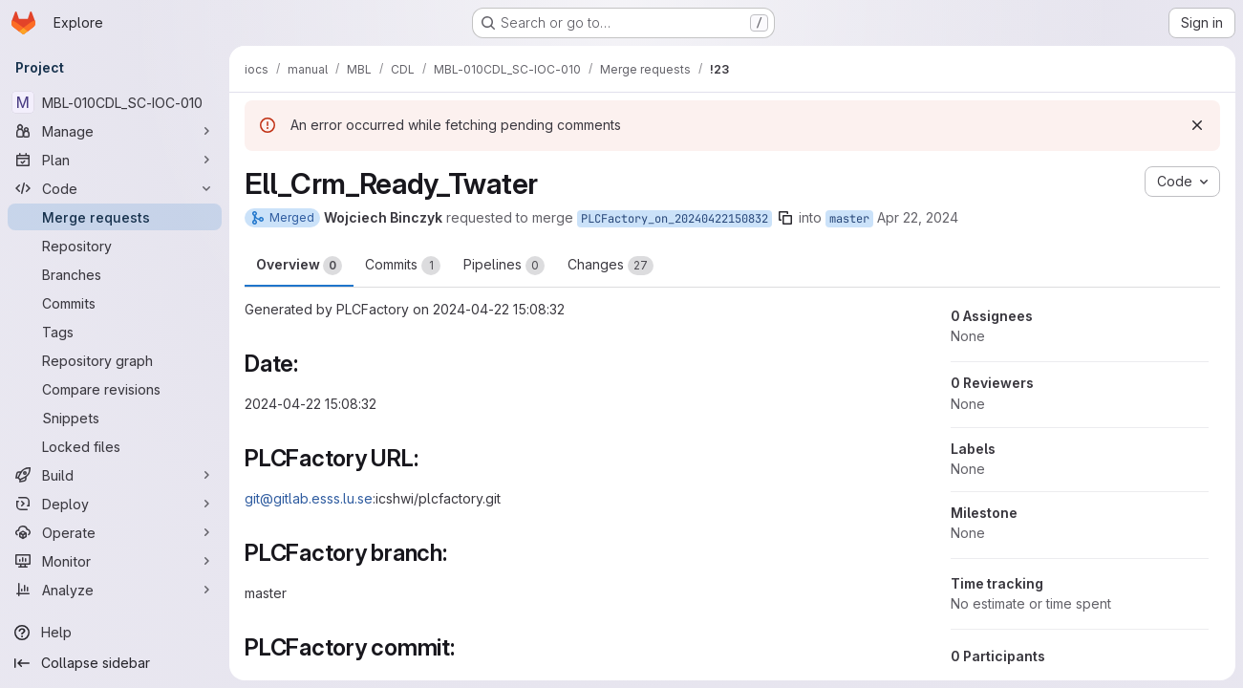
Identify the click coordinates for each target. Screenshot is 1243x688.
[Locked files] (115, 446)
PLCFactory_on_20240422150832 (674, 218)
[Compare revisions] (115, 389)
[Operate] (115, 532)
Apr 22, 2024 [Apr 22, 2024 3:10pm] (917, 217)
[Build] (115, 475)
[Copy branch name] (785, 217)
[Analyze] (115, 589)
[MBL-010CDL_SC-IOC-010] (115, 102)
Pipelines (504, 265)
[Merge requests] (115, 217)
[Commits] (115, 303)
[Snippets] (115, 417)
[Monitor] (115, 561)
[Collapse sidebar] (115, 663)
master (849, 218)
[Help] (115, 632)
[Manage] (115, 131)
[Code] (115, 188)
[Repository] (115, 245)
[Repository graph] (115, 360)
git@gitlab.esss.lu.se (309, 498)
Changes (611, 265)
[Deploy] (115, 503)
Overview (299, 265)
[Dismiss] (1197, 125)
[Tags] (115, 331)
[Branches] (115, 274)
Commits (402, 265)
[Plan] (115, 159)
